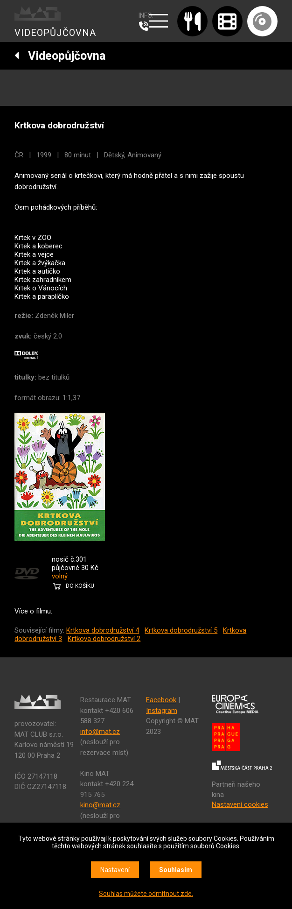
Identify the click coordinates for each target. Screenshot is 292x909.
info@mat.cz (100, 731)
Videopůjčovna (59, 56)
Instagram (161, 710)
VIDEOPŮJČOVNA (55, 32)
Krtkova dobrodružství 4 (102, 630)
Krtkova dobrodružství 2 (104, 638)
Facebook (161, 700)
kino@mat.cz (100, 805)
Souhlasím (175, 870)
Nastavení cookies (240, 804)
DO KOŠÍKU (80, 586)
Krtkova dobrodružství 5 (181, 630)
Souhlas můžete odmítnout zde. (146, 893)
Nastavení (115, 870)
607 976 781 (146, 26)
